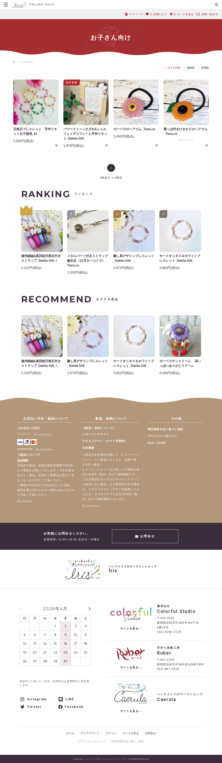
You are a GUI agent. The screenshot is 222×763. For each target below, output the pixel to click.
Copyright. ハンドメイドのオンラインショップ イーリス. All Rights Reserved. (111, 759)
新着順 (205, 67)
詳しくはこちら (42, 434)
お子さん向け (27, 62)
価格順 (191, 67)
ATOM (161, 442)
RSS (151, 442)
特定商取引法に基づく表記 (165, 429)
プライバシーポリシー (162, 436)
